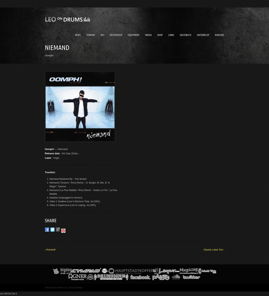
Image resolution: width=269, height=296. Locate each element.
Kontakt (219, 35)
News (78, 35)
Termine (90, 35)
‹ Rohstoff (50, 249)
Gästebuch (185, 35)
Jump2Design (75, 287)
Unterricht (203, 35)
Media (148, 35)
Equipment (134, 35)
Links (171, 35)
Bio (102, 35)
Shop (160, 35)
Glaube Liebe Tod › (214, 249)
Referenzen (116, 35)
